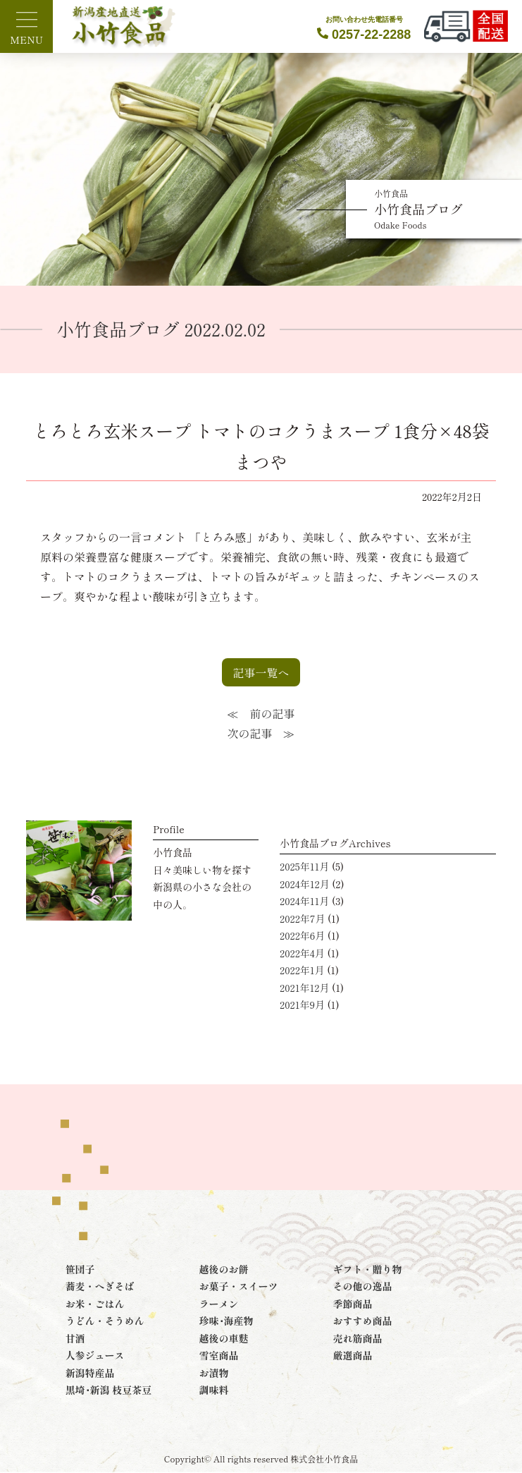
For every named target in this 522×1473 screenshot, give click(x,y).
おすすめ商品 (362, 1321)
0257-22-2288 (364, 28)
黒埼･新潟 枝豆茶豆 (109, 1390)
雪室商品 (219, 1355)
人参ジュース (95, 1355)
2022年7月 (302, 918)
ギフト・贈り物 (367, 1269)
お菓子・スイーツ (238, 1286)
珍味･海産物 (226, 1321)
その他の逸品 (362, 1286)
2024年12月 (305, 884)
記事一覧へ (260, 672)
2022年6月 (302, 935)
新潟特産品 (90, 1373)
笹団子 (80, 1269)
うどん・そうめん (105, 1321)
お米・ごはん (95, 1304)
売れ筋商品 (357, 1338)
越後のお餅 (224, 1269)
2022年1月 (302, 970)
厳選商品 (352, 1355)
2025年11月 (304, 866)
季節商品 (352, 1304)
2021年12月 (304, 988)
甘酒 (75, 1338)
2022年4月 (302, 953)
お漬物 (214, 1373)
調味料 (214, 1390)
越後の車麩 (224, 1338)
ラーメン (219, 1304)
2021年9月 (302, 1005)
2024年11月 (304, 901)
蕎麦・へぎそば (100, 1286)
